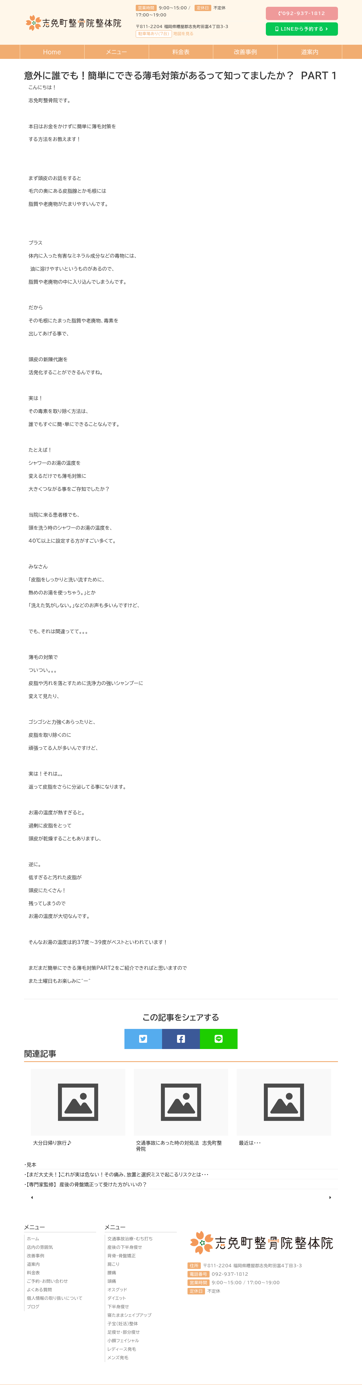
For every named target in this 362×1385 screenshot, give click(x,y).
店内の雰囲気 (40, 1247)
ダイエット (116, 1298)
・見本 (30, 1164)
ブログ (33, 1307)
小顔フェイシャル (123, 1341)
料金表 (33, 1273)
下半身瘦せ (118, 1307)
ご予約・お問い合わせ (47, 1281)
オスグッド (117, 1290)
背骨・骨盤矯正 (121, 1256)
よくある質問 (39, 1290)
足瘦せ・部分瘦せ (123, 1332)
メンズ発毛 (117, 1358)
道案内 (33, 1264)
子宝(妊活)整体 (122, 1324)
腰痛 (111, 1273)
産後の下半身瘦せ (124, 1247)
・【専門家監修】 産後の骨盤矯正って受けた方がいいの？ (85, 1184)
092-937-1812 (302, 13)
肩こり (113, 1264)
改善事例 (35, 1256)
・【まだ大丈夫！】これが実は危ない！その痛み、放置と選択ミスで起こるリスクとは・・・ (116, 1174)
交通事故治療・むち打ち (130, 1239)
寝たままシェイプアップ (129, 1315)
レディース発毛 (121, 1349)
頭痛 (111, 1281)
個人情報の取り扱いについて (55, 1298)
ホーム (33, 1239)
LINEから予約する (301, 29)
